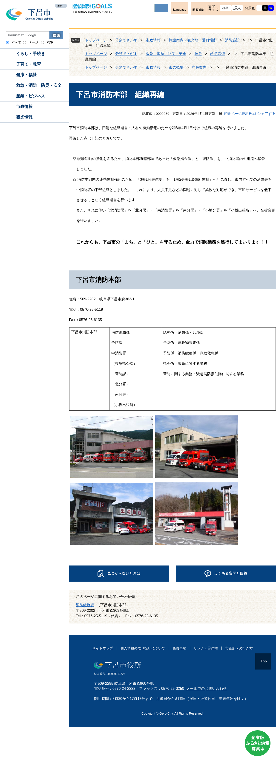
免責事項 (179, 648)
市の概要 (176, 67)
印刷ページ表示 (236, 114)
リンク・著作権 (206, 648)
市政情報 (24, 106)
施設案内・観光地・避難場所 (193, 40)
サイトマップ (102, 648)
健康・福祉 (26, 74)
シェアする (266, 114)
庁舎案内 (199, 67)
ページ (33, 42)
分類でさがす (126, 40)
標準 (225, 8)
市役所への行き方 (239, 648)
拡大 (237, 8)
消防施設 (232, 40)
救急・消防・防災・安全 (39, 85)
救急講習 (217, 54)
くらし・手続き (30, 53)
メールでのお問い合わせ (206, 688)
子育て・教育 (28, 64)
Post (252, 114)
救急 (198, 54)
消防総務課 (85, 605)
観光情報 (24, 117)
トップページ (96, 40)
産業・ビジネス (30, 96)
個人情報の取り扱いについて (142, 648)
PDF (50, 42)
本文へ (61, 5)
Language (179, 9)
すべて (16, 42)
